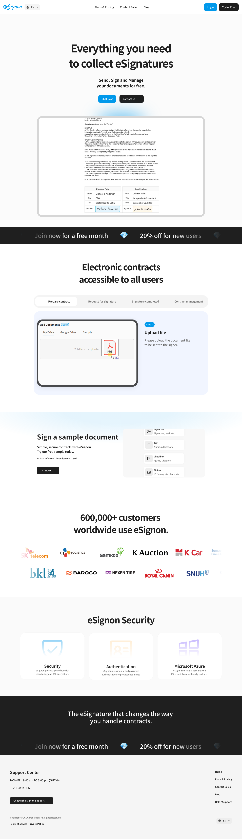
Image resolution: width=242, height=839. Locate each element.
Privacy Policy (36, 823)
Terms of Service (18, 823)
